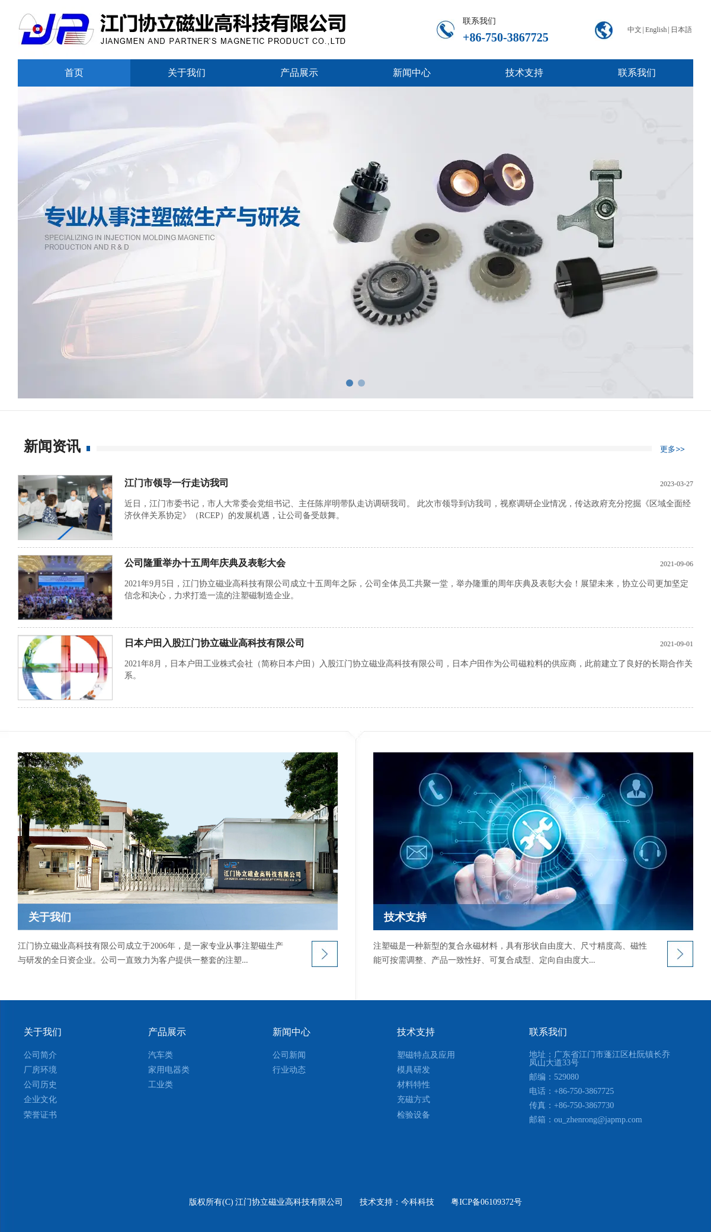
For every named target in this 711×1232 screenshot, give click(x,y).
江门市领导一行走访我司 (176, 483)
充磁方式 (413, 1099)
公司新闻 (289, 1055)
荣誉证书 (40, 1114)
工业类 (160, 1084)
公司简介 (40, 1055)
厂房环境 (40, 1069)
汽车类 (160, 1055)
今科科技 (417, 1202)
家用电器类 (169, 1069)
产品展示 (167, 1032)
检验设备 (413, 1114)
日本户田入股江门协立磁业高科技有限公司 (214, 643)
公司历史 (40, 1084)
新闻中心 (291, 1032)
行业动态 (289, 1069)
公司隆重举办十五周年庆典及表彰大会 (205, 563)
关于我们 (43, 1032)
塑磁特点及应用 (426, 1055)
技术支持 (416, 1032)
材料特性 (413, 1084)
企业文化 (40, 1099)
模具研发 (413, 1069)
